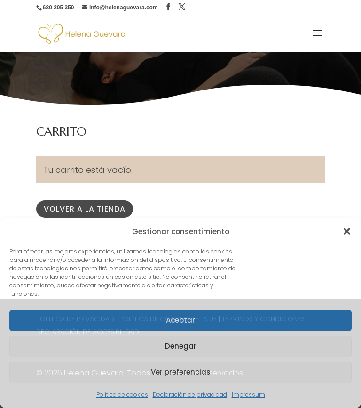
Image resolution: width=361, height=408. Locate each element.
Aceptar (180, 320)
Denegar (180, 346)
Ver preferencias (181, 372)
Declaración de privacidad (190, 395)
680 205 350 (58, 7)
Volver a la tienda (85, 209)
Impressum (248, 395)
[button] (347, 231)
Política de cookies (122, 395)
